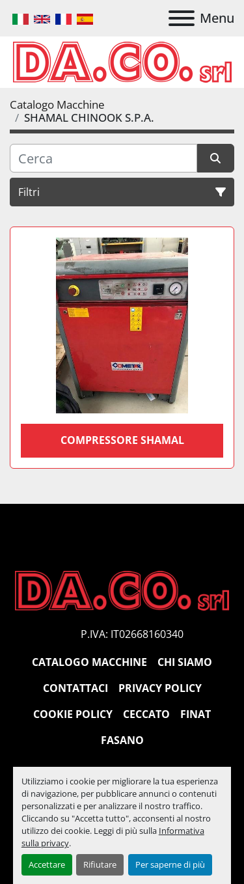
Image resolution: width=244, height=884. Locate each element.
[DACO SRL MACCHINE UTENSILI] (122, 590)
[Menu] (182, 18)
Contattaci (75, 688)
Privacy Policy (160, 688)
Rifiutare (99, 864)
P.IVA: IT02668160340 (132, 634)
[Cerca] (103, 158)
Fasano (122, 740)
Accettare (47, 864)
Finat (195, 714)
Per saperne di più (170, 864)
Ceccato (146, 714)
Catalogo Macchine (89, 662)
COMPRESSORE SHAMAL (122, 440)
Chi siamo (184, 662)
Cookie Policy (73, 714)
